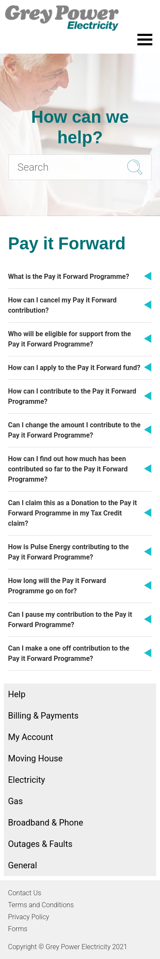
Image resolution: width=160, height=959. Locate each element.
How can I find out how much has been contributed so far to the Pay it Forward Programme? (68, 469)
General (22, 865)
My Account (30, 737)
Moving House (35, 758)
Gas (15, 801)
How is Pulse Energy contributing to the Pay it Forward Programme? (68, 552)
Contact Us (24, 893)
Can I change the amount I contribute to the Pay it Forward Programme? (74, 430)
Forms (17, 929)
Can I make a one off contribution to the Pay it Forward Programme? (68, 653)
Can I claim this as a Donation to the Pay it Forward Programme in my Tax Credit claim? (72, 513)
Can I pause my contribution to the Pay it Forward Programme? (70, 619)
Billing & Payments (43, 715)
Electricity (26, 780)
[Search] (80, 167)
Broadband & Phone (45, 822)
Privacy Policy (28, 917)
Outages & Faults (40, 844)
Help (17, 694)
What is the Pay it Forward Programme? (68, 276)
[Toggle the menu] (145, 39)
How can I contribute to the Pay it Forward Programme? (72, 396)
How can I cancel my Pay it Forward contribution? (62, 305)
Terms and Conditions (41, 905)
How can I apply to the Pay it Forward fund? (74, 368)
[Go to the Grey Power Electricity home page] (80, 18)
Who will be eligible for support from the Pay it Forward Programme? (69, 339)
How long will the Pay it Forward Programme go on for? (57, 586)
